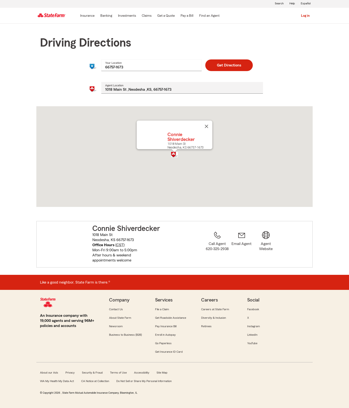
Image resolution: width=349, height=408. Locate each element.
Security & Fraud (92, 372)
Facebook (253, 309)
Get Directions (229, 65)
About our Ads (49, 372)
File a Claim (162, 309)
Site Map (162, 372)
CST (119, 245)
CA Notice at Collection (95, 381)
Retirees (206, 326)
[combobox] (151, 65)
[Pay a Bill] (187, 16)
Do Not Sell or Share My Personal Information (144, 381)
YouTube (252, 343)
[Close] (206, 126)
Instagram (253, 326)
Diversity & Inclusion (213, 317)
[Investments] (127, 16)
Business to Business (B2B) (125, 334)
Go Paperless (163, 343)
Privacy (70, 372)
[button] (174, 154)
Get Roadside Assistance (170, 317)
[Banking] (106, 16)
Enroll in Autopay (165, 334)
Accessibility (141, 372)
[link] (242, 247)
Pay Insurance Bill (165, 326)
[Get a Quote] (166, 16)
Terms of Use (118, 372)
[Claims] (146, 16)
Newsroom (116, 326)
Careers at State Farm (215, 309)
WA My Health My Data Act (57, 381)
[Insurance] (87, 16)
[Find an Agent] (209, 16)
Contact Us (116, 309)
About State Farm (120, 317)
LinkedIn (252, 334)
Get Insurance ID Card (169, 351)
